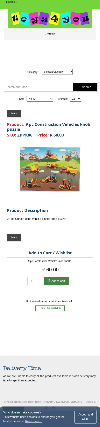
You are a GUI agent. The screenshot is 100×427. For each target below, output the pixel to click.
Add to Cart (57, 281)
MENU (50, 33)
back (14, 113)
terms (39, 402)
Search (85, 87)
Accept (85, 416)
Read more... (33, 421)
